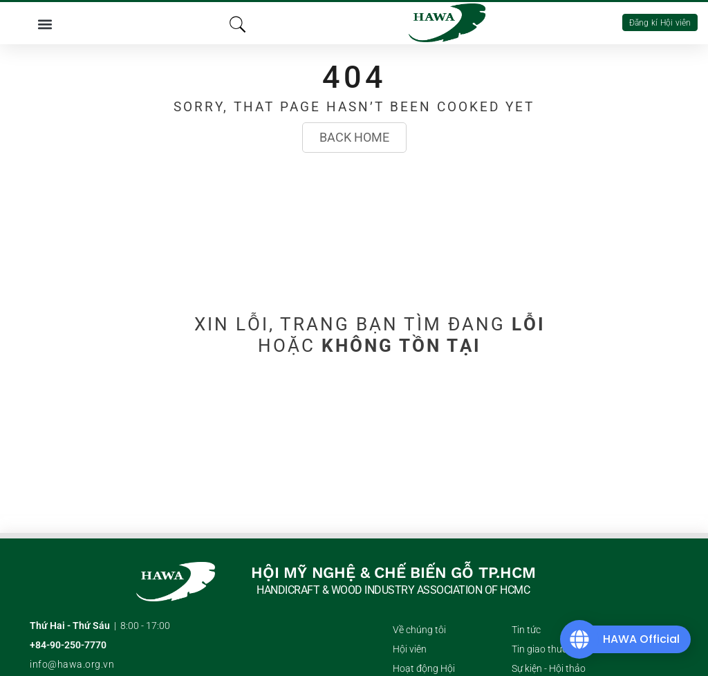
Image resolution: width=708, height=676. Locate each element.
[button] (44, 23)
